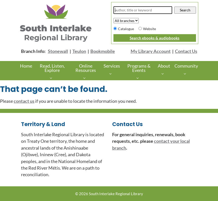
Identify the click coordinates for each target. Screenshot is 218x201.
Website (149, 29)
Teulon (79, 51)
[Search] (142, 10)
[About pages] (164, 73)
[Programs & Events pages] (139, 78)
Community (186, 66)
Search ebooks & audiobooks (155, 38)
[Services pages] (112, 73)
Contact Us (186, 51)
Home (26, 66)
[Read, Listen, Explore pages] (52, 78)
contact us (24, 101)
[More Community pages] (186, 73)
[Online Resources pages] (86, 78)
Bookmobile (102, 51)
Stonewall (58, 51)
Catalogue (126, 29)
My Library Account (151, 51)
